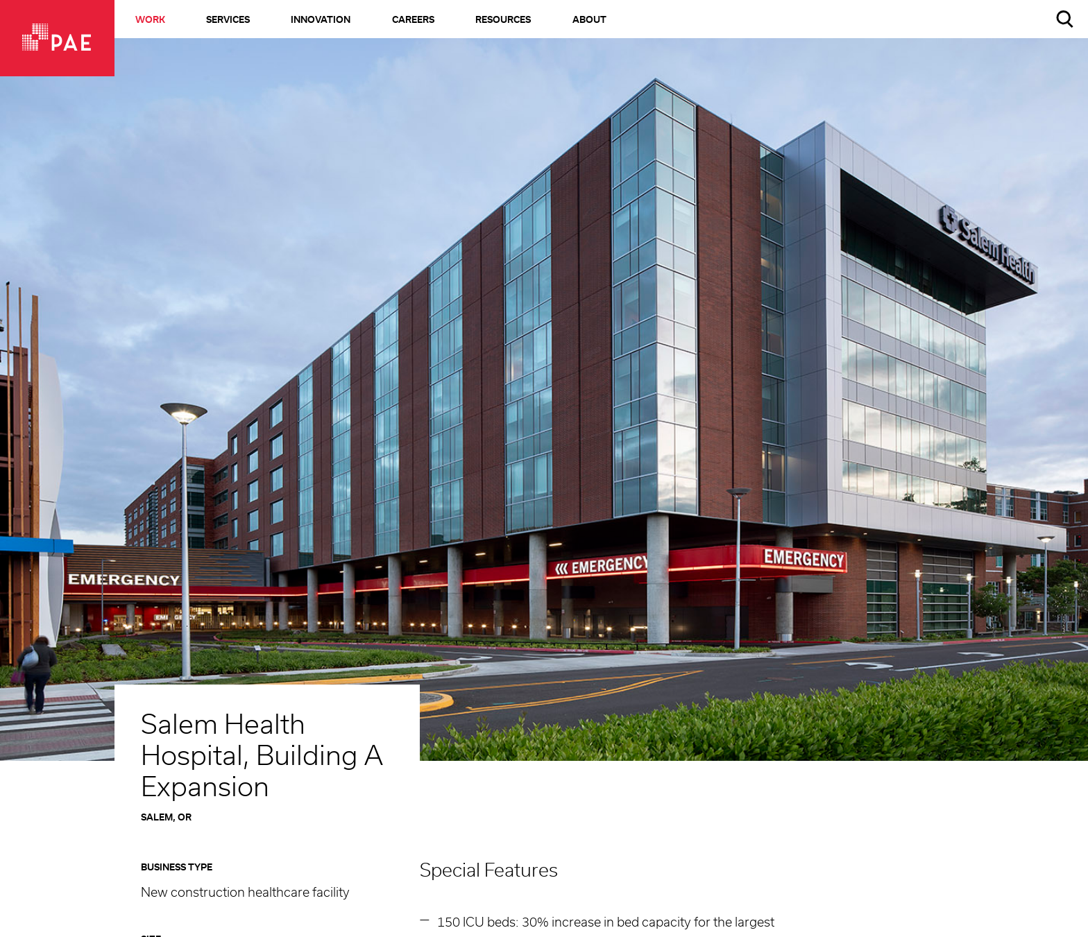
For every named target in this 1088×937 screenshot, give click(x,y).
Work (150, 20)
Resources (503, 20)
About (589, 20)
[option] (544, 416)
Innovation (320, 20)
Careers (413, 20)
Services (228, 20)
